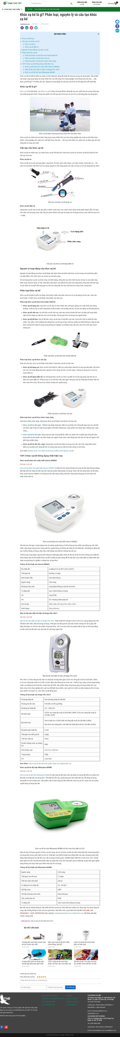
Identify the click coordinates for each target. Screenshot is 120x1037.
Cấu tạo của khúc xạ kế (30, 41)
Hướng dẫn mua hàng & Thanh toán (53, 998)
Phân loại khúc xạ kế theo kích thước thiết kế (41, 55)
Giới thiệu (69, 995)
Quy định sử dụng (71, 998)
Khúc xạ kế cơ (30, 44)
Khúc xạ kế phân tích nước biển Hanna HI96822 (42, 67)
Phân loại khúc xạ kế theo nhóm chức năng (40, 61)
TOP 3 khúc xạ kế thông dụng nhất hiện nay (38, 64)
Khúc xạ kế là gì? (28, 38)
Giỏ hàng (113, 3)
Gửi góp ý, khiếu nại (72, 1001)
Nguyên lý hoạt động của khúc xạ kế (35, 50)
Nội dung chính (60, 34)
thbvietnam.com (78, 913)
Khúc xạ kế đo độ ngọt (32, 425)
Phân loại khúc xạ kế (29, 52)
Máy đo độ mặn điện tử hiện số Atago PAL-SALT (37, 621)
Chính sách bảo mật (48, 1004)
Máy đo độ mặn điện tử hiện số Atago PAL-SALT (42, 69)
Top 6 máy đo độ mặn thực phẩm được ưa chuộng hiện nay (50, 763)
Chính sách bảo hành (48, 1001)
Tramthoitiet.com (25, 24)
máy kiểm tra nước (44, 91)
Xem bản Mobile (71, 1004)
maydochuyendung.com (63, 913)
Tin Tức (30, 9)
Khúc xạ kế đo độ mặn (32, 435)
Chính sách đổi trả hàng (49, 995)
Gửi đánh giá (70, 987)
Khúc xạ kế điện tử (32, 47)
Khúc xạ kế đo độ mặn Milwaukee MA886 (40, 72)
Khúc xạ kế (24, 91)
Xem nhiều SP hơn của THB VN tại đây (47, 9)
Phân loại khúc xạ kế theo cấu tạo (37, 58)
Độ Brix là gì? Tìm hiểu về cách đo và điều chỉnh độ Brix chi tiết (51, 451)
